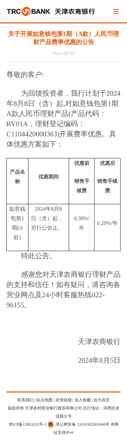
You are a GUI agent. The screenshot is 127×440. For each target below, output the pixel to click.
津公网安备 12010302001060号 (78, 424)
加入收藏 (83, 400)
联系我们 (25, 400)
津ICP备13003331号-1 (27, 424)
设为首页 (101, 400)
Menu (116, 12)
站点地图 (44, 400)
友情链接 (64, 400)
